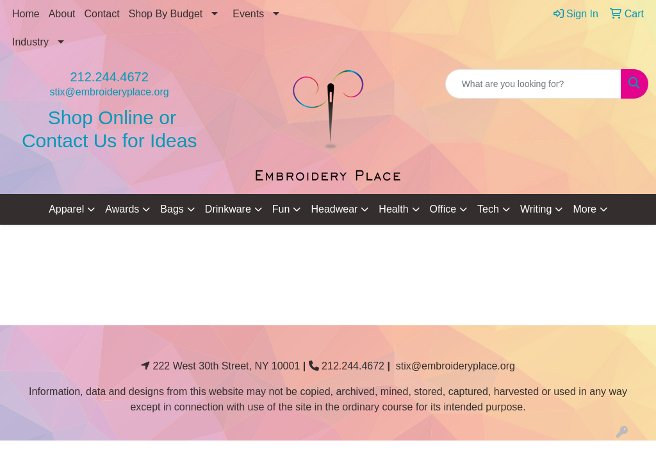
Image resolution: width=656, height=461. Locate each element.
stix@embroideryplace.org (109, 91)
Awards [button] (122, 209)
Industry (30, 41)
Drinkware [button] (228, 209)
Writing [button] (536, 209)
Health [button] (393, 209)
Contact (102, 13)
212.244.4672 (109, 77)
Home (26, 13)
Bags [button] (171, 209)
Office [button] (443, 209)
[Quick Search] (533, 84)
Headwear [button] (334, 209)
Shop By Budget (166, 13)
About (62, 13)
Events (248, 13)
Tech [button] (488, 209)
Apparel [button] (66, 209)
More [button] (584, 209)
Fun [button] (281, 209)
